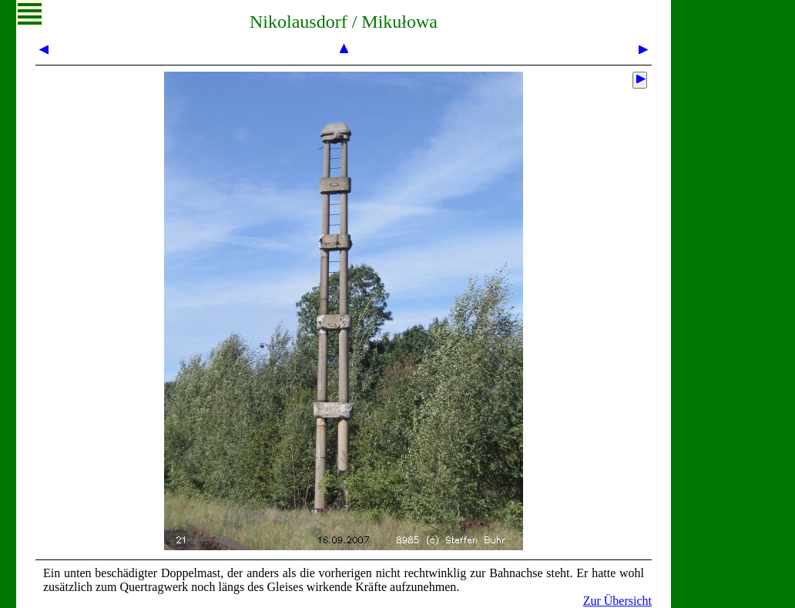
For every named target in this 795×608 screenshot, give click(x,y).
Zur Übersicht (617, 600)
